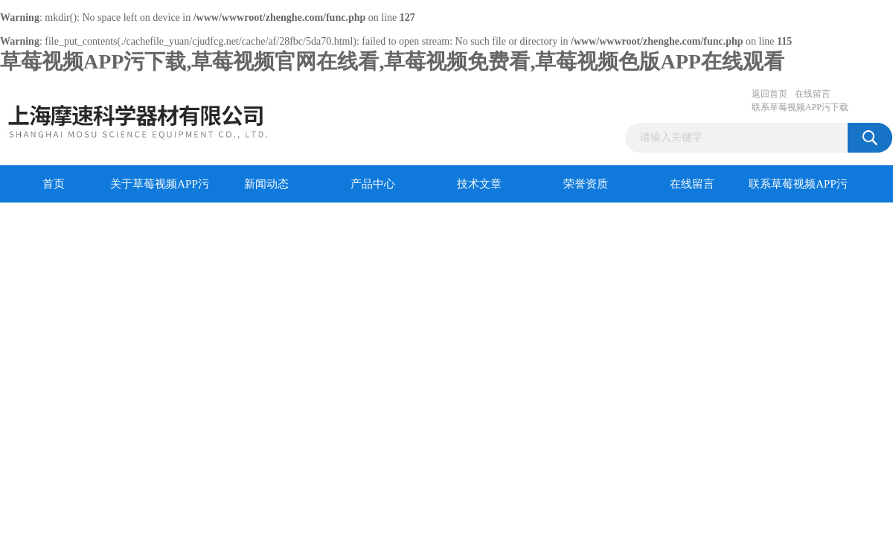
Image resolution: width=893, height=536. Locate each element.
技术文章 (479, 184)
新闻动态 (266, 184)
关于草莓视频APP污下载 (159, 190)
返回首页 (769, 94)
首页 (53, 184)
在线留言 (812, 94)
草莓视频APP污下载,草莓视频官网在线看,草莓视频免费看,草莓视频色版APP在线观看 (392, 61)
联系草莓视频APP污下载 (800, 107)
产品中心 (373, 184)
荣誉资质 (585, 184)
